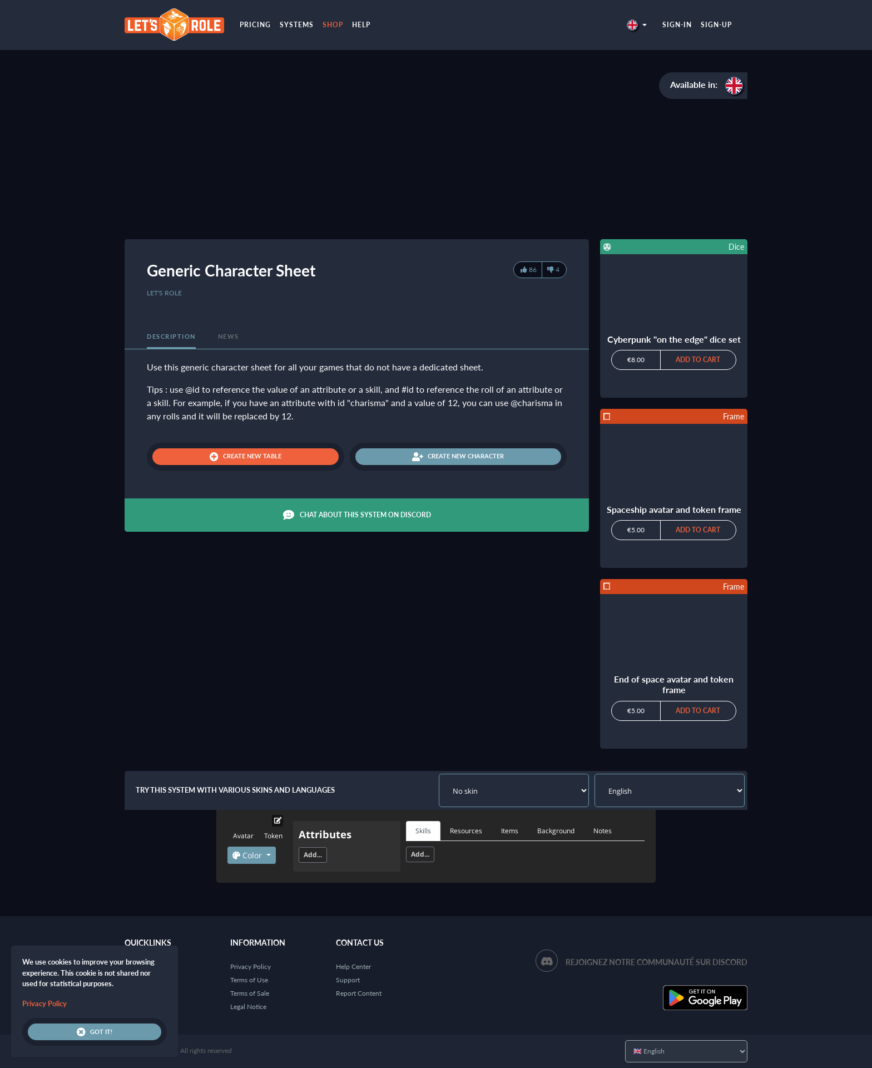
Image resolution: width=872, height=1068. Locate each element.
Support (348, 980)
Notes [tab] (602, 830)
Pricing (255, 25)
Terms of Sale (249, 993)
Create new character (458, 456)
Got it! (94, 1031)
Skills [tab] (423, 830)
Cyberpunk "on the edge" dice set (674, 339)
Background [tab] (555, 830)
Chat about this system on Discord (357, 515)
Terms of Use (249, 980)
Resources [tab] (466, 830)
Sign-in (677, 25)
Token (273, 835)
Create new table (245, 456)
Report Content (359, 993)
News (228, 336)
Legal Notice (248, 1006)
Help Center (353, 966)
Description (171, 336)
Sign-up (716, 25)
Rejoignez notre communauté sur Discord (656, 962)
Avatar (243, 835)
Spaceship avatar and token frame (674, 509)
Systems (297, 25)
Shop (333, 25)
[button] (637, 24)
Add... (313, 854)
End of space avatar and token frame (674, 684)
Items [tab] (509, 830)
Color (248, 855)
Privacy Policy (250, 966)
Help (361, 25)
